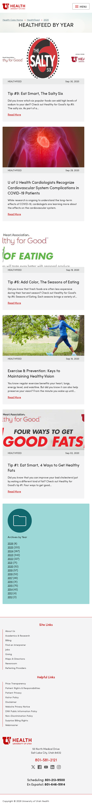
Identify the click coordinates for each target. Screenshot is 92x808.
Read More (14, 114)
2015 (10, 585)
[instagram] (59, 767)
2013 (10, 593)
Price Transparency (15, 683)
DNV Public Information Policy (21, 711)
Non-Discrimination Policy (19, 715)
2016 (10, 581)
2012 (10, 597)
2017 (10, 577)
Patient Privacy (13, 692)
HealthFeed (33, 19)
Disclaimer (11, 701)
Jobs (7, 649)
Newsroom (11, 663)
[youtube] (46, 767)
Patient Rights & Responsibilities (22, 688)
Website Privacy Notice (17, 706)
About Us (10, 631)
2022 (10, 558)
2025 (10, 547)
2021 (10, 562)
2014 (10, 589)
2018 (10, 574)
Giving (8, 654)
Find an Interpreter (15, 644)
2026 (10, 543)
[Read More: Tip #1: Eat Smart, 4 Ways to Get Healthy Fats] (43, 429)
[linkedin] (52, 767)
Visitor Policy (12, 697)
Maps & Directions (15, 658)
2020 (46, 19)
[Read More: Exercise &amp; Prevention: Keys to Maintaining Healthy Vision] (43, 335)
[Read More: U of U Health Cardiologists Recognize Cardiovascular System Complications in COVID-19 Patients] (43, 146)
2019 (10, 570)
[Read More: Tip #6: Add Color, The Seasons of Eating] (43, 246)
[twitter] (33, 767)
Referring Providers (15, 668)
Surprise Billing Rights (16, 720)
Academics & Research (17, 635)
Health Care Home (13, 19)
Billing (8, 640)
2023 (10, 555)
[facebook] (40, 767)
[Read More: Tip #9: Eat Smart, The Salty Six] (43, 57)
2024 (10, 551)
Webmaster (11, 725)
